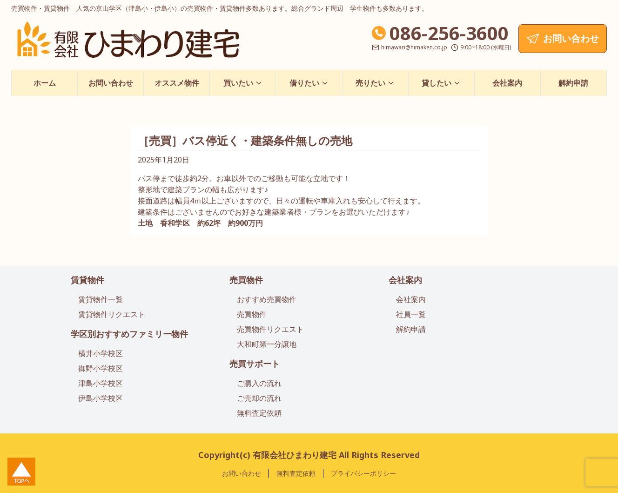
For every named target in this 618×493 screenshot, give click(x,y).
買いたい (242, 83)
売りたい (375, 83)
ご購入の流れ (259, 383)
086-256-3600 (449, 33)
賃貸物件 (87, 279)
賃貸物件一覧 (100, 299)
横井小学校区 (100, 353)
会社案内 (507, 83)
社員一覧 (411, 314)
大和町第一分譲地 (266, 344)
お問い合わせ (110, 83)
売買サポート (254, 363)
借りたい (309, 83)
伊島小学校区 (100, 398)
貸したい (441, 83)
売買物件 (246, 279)
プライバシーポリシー (363, 473)
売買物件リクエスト (270, 329)
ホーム (45, 83)
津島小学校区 (100, 383)
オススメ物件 (176, 83)
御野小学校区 (100, 368)
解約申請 (573, 83)
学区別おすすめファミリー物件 (129, 333)
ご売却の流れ (259, 398)
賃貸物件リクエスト (111, 314)
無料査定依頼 (259, 413)
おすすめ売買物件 (266, 299)
